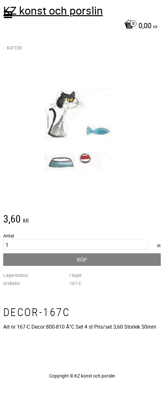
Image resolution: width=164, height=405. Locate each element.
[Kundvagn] (80, 26)
